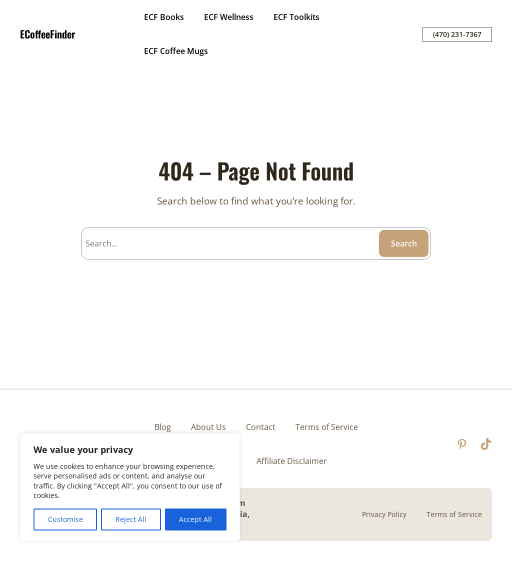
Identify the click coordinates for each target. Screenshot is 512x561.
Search (404, 243)
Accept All (195, 519)
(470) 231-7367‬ (457, 34)
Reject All (131, 519)
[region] (130, 487)
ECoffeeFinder (48, 34)
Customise (65, 519)
